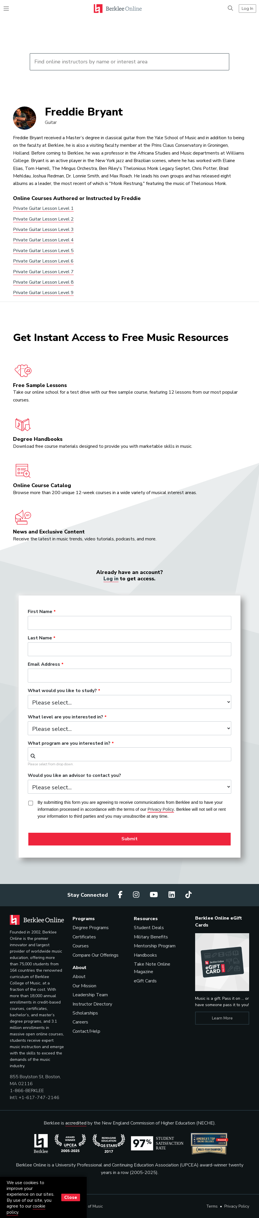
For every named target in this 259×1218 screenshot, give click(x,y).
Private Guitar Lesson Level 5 (43, 250)
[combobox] (129, 754)
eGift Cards (145, 981)
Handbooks (145, 955)
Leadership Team (90, 995)
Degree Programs (91, 927)
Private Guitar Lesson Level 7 (43, 272)
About (79, 976)
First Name (40, 612)
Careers (80, 1022)
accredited (75, 1123)
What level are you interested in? (65, 717)
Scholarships (85, 1013)
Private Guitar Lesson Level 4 (43, 240)
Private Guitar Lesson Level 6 (43, 261)
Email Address (44, 664)
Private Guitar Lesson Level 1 (43, 208)
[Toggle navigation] (6, 8)
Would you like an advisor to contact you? (74, 776)
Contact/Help (86, 1031)
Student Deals (149, 927)
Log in (111, 578)
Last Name (40, 638)
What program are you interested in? (69, 743)
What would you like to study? (62, 691)
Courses (81, 946)
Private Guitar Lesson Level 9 (43, 292)
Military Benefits (151, 937)
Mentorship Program (154, 946)
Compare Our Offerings (96, 955)
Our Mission (84, 986)
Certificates (84, 937)
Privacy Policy (236, 1206)
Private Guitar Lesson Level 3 (43, 229)
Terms (212, 1206)
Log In (247, 8)
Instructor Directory (92, 1004)
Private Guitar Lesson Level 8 (43, 282)
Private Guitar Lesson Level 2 (43, 219)
